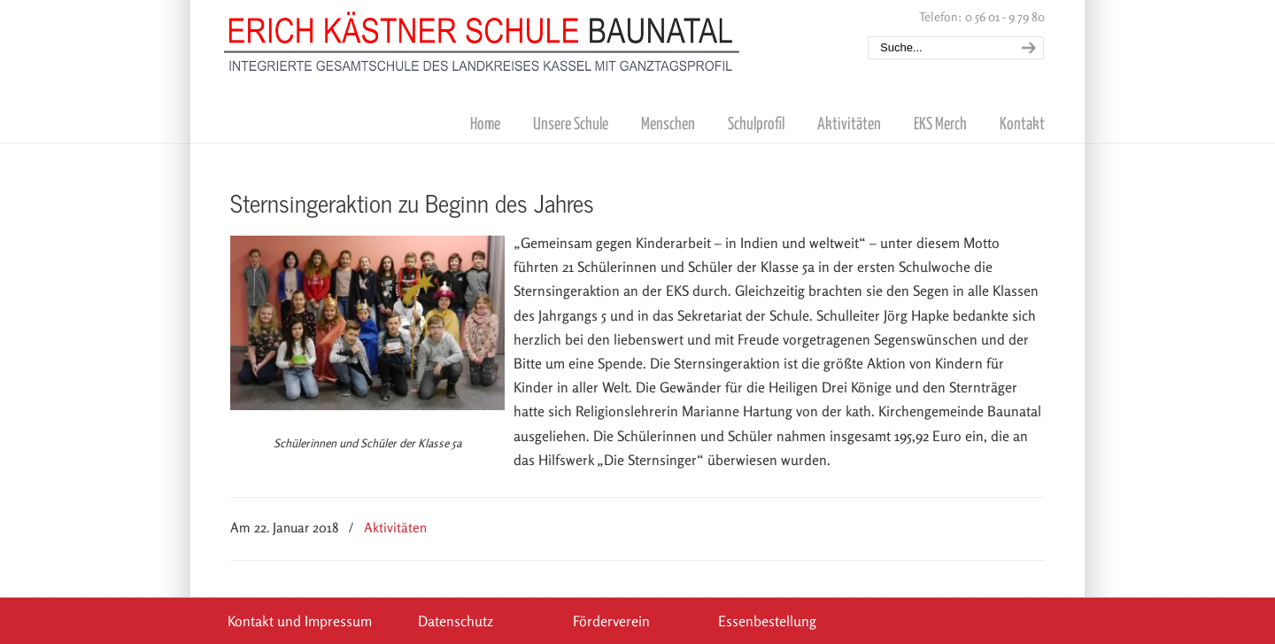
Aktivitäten (395, 527)
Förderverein (611, 621)
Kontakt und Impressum (300, 621)
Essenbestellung (767, 621)
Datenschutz (455, 621)
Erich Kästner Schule (482, 38)
